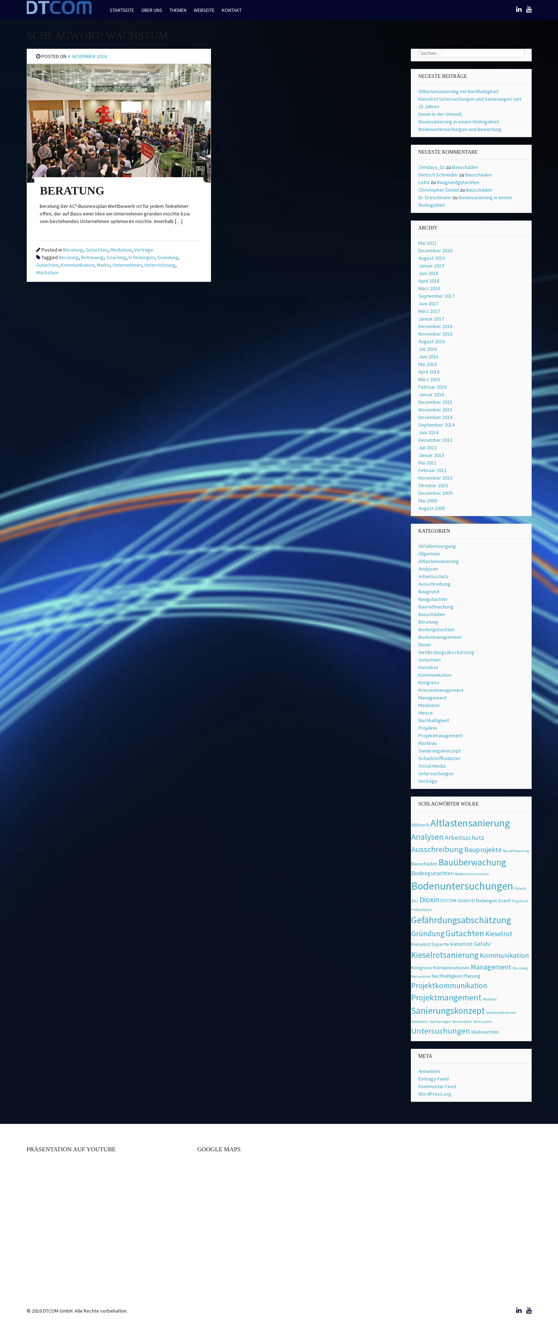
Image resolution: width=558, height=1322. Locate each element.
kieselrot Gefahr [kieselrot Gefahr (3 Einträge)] (470, 944)
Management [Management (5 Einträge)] (491, 966)
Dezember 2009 (435, 493)
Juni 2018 (428, 273)
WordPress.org (434, 1094)
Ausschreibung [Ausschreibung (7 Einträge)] (437, 849)
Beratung (73, 249)
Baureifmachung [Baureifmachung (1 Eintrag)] (516, 850)
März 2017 (429, 311)
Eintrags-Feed (433, 1079)
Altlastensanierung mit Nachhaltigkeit (458, 91)
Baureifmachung (435, 606)
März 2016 (429, 379)
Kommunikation (77, 265)
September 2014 (436, 425)
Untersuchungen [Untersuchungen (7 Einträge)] (440, 1031)
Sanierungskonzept (439, 750)
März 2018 (429, 288)
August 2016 (431, 341)
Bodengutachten (436, 629)
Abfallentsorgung (437, 546)
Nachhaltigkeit (433, 720)
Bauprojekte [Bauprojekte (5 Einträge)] (483, 849)
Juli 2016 (427, 349)
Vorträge (143, 249)
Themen (178, 10)
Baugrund (428, 591)
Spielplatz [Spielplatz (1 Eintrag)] (419, 1021)
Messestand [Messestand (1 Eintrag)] (421, 976)
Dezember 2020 (435, 250)
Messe (425, 713)
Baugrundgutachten (458, 182)
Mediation (121, 249)
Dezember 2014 (435, 417)
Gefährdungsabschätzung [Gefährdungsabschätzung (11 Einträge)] (461, 920)
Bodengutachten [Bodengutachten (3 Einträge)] (432, 873)
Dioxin (424, 644)
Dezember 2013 (435, 440)
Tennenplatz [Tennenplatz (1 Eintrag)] (462, 1021)
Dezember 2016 (435, 326)
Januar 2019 (431, 265)
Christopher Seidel (438, 190)
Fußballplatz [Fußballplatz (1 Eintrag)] (421, 909)
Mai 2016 (427, 364)
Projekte (427, 728)
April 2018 (428, 281)
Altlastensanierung (438, 561)
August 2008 (431, 508)
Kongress (428, 682)
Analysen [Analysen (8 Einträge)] (427, 837)
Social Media (431, 766)
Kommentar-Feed (437, 1086)
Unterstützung (159, 265)
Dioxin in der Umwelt (440, 114)
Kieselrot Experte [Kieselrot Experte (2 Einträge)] (430, 944)
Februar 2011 (432, 470)
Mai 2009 (427, 500)
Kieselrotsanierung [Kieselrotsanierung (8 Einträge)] (445, 955)
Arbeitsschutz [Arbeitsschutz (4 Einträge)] (464, 837)
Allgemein (429, 553)
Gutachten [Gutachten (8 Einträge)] (464, 933)
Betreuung (92, 257)
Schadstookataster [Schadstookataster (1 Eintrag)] (501, 1012)
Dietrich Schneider (438, 174)
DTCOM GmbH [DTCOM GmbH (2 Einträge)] (455, 900)
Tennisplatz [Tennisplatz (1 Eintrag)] (482, 1021)
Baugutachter (433, 599)
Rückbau (427, 743)
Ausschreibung (434, 584)
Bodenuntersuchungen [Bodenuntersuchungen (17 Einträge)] (462, 886)
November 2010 (435, 478)
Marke (103, 265)
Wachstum (47, 272)
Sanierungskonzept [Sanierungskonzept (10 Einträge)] (448, 1010)
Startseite (122, 10)
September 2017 (436, 296)
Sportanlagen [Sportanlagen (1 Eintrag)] (440, 1021)
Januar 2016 (431, 394)
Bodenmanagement (439, 637)
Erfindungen (142, 257)
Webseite (204, 10)
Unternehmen (127, 265)
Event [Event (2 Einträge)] (504, 900)
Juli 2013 (427, 447)
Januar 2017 (431, 318)
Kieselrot (428, 667)
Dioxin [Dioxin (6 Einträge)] (429, 899)
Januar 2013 (431, 455)
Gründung (167, 257)
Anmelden (429, 1071)
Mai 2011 (427, 462)
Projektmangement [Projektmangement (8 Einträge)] (446, 997)
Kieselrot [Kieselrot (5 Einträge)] (499, 933)
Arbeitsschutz (433, 576)
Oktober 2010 (433, 485)
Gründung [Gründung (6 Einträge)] (427, 933)
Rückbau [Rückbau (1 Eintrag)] (490, 999)
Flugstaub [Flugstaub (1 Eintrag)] (520, 901)
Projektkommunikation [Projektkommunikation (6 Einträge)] (449, 985)
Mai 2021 (427, 243)
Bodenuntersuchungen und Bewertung (459, 129)
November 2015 (435, 409)
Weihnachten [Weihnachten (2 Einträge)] (485, 1032)
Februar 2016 (432, 387)
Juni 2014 (428, 432)
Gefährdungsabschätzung (446, 652)
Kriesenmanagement (440, 690)
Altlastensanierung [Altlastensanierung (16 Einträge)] (470, 822)
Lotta (424, 182)
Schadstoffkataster (439, 758)
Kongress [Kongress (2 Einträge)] (421, 967)
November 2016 (435, 334)
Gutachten (96, 249)
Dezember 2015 (435, 402)
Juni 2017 (428, 303)
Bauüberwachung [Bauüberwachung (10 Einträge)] (472, 862)
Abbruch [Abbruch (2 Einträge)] (420, 824)
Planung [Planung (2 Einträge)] (471, 976)
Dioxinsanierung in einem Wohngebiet (458, 121)
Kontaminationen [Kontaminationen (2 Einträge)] (451, 967)
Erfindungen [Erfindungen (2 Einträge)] (484, 900)
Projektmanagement (440, 735)
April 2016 (428, 371)
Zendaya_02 (431, 167)
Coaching (116, 257)
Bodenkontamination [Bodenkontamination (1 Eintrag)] (472, 874)
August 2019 (431, 258)
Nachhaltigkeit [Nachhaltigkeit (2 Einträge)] (447, 976)
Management (432, 697)
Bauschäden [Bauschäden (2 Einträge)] (424, 863)
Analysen (428, 569)
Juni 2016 (428, 356)
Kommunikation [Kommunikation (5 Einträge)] (504, 955)
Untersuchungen (436, 773)
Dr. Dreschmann (435, 197)
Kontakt (232, 10)
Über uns (151, 10)
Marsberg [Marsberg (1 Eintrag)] (520, 968)
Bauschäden (465, 167)
